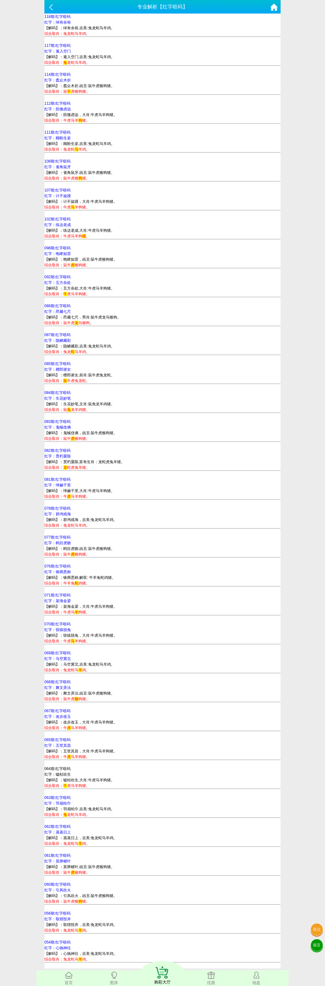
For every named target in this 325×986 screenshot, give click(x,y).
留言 (317, 945)
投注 (317, 929)
